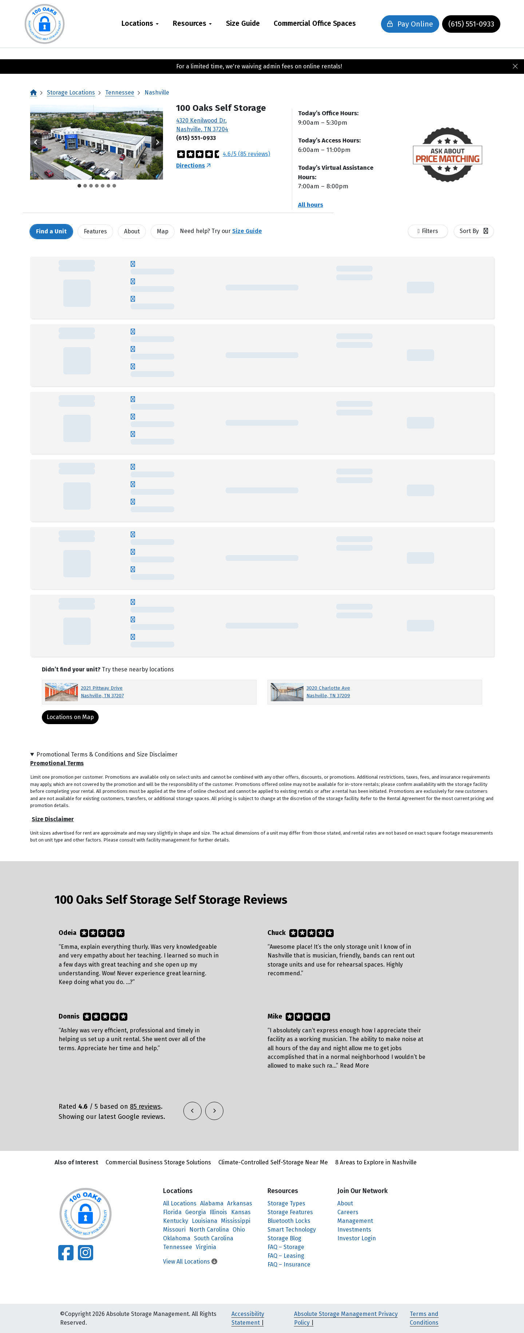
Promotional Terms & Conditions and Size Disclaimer (107, 754)
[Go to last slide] (36, 142)
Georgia (195, 1212)
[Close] (515, 66)
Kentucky (175, 1220)
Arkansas (239, 1203)
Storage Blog (284, 1238)
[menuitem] (140, 24)
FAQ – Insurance (288, 1264)
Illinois (218, 1212)
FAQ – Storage (285, 1247)
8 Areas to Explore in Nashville (376, 1162)
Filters (430, 231)
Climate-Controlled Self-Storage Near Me (273, 1162)
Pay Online (407, 24)
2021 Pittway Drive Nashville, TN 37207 (102, 691)
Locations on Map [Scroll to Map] (70, 717)
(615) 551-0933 (469, 24)
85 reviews (145, 1107)
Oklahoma (176, 1238)
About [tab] (132, 231)
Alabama (211, 1203)
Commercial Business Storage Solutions (158, 1162)
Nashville (156, 92)
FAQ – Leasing (285, 1255)
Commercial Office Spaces (315, 23)
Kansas (241, 1212)
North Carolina (209, 1229)
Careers (347, 1212)
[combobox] (474, 231)
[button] (96, 142)
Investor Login (356, 1238)
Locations (137, 23)
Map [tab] (162, 231)
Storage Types (286, 1203)
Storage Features (290, 1212)
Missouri (174, 1229)
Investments (354, 1229)
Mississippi (235, 1220)
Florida (172, 1212)
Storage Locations (71, 92)
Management (355, 1220)
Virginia (206, 1247)
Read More (354, 1065)
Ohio (239, 1229)
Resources (189, 23)
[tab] (79, 186)
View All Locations (190, 1261)
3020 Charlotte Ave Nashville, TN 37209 (328, 691)
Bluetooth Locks (288, 1220)
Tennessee (119, 92)
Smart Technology (291, 1229)
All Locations (179, 1203)
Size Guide (243, 23)
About (345, 1203)
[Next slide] (157, 142)
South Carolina (213, 1238)
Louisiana (204, 1220)
